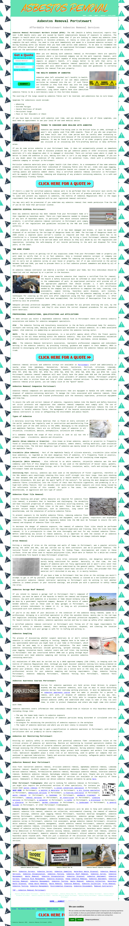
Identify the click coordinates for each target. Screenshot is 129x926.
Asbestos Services (52, 908)
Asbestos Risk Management (33, 879)
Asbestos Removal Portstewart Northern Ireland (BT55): (39, 33)
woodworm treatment (86, 795)
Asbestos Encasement (83, 886)
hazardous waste (36, 219)
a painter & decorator (49, 790)
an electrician (67, 798)
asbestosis (41, 90)
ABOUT (96, 15)
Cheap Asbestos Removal (76, 879)
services (85, 379)
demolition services (37, 793)
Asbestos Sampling (63, 871)
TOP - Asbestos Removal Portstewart (29, 890)
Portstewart (83, 365)
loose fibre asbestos (43, 230)
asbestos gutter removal (24, 819)
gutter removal (30, 788)
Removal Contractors (103, 886)
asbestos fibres (55, 96)
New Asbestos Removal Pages (26, 908)
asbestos (106, 37)
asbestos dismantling (59, 819)
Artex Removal (109, 884)
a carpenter (42, 800)
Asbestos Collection (95, 881)
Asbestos (40, 77)
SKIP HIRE (17, 790)
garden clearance (50, 802)
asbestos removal (95, 47)
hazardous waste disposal (51, 237)
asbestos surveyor (91, 256)
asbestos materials (32, 165)
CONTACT (103, 15)
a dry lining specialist (88, 790)
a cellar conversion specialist (69, 788)
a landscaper (83, 802)
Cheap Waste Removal (37, 884)
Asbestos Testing (56, 874)
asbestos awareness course (57, 692)
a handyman (51, 795)
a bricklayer (95, 800)
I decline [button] (79, 919)
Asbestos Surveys (27, 871)
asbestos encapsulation (74, 828)
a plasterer (18, 802)
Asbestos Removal (72, 884)
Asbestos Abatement (96, 876)
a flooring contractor (74, 793)
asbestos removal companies (70, 405)
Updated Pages (41, 908)
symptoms (107, 118)
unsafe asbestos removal (70, 824)
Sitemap (14, 908)
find (20, 767)
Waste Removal (32, 876)
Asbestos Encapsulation (34, 874)
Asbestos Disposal (75, 876)
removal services (34, 798)
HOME (84, 15)
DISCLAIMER (112, 15)
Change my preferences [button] (92, 919)
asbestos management (49, 321)
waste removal (19, 795)
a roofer (68, 800)
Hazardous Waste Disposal (86, 871)
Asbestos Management (39, 881)
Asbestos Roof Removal (77, 874)
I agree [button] (72, 919)
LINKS (90, 15)
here (94, 779)
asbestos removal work (54, 191)
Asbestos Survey (44, 871)
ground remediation (67, 816)
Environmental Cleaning (61, 886)
